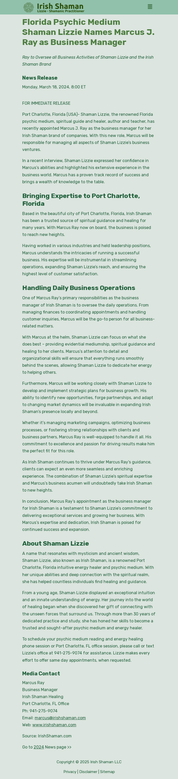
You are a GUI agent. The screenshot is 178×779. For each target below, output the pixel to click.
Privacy (69, 771)
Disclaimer (88, 771)
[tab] (151, 7)
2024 (39, 747)
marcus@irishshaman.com (60, 717)
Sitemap (107, 771)
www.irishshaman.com (54, 724)
